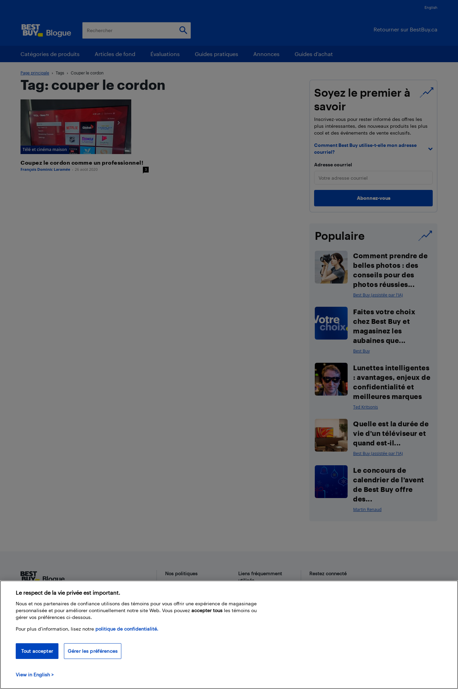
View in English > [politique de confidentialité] (35, 674)
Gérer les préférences (93, 651)
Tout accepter (37, 651)
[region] (229, 634)
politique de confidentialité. (126, 629)
